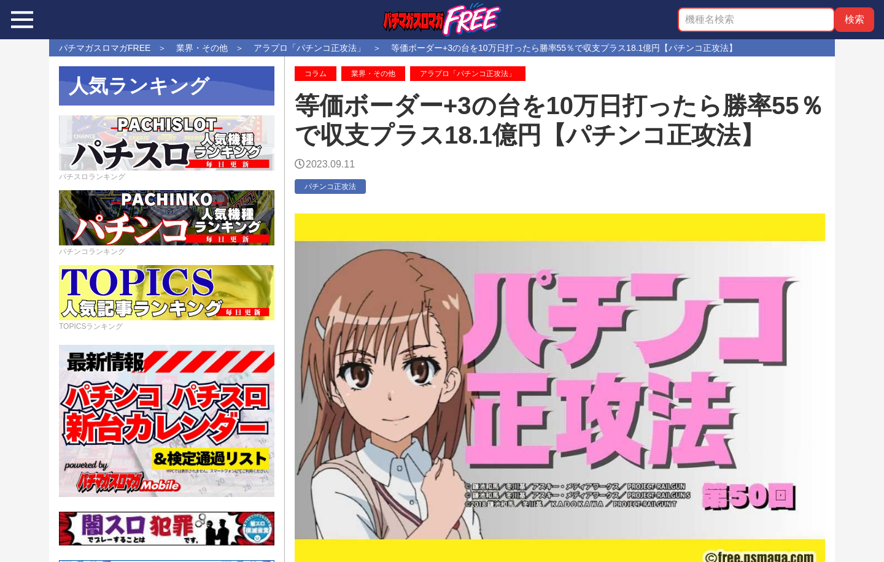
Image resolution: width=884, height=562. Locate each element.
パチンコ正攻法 (330, 186)
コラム (315, 73)
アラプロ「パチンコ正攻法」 (468, 73)
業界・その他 (373, 73)
